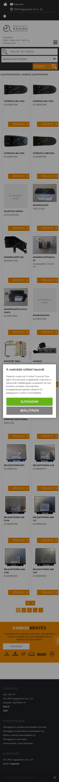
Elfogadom (29, 402)
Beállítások (29, 411)
